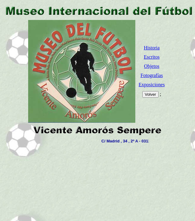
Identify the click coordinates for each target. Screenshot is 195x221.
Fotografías (152, 75)
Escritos (152, 57)
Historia (152, 47)
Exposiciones (152, 84)
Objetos (151, 66)
